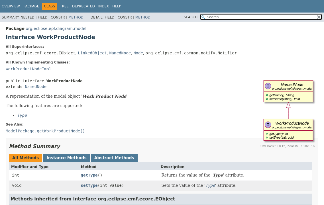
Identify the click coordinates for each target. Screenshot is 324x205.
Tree (64, 6)
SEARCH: (191, 17)
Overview (11, 6)
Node (138, 53)
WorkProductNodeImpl (28, 69)
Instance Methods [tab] (66, 157)
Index (103, 6)
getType (89, 175)
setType (89, 185)
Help (116, 6)
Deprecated (83, 6)
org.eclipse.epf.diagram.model (56, 28)
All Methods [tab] (25, 157)
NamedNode (120, 53)
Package (31, 6)
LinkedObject (92, 53)
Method (75, 17)
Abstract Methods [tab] (114, 157)
